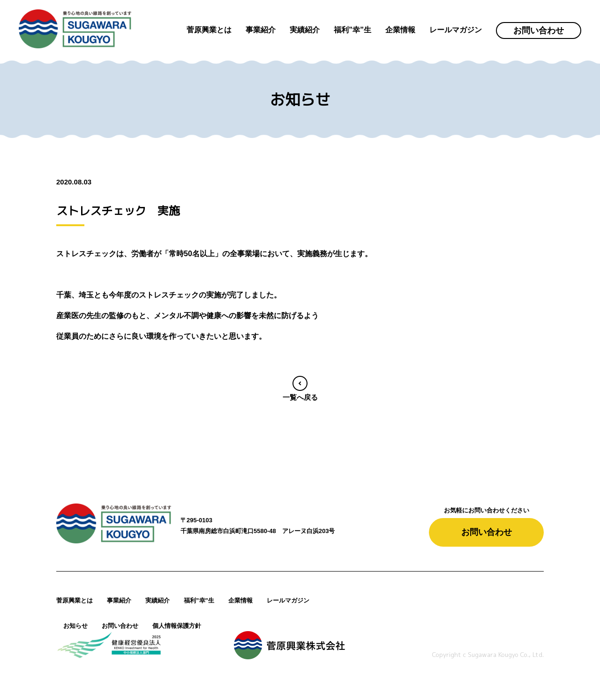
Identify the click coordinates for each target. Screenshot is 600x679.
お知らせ (75, 625)
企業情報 (240, 600)
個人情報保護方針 (176, 625)
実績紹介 (157, 600)
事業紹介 (119, 600)
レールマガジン (288, 600)
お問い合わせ (538, 30)
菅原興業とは (74, 600)
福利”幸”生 (199, 600)
